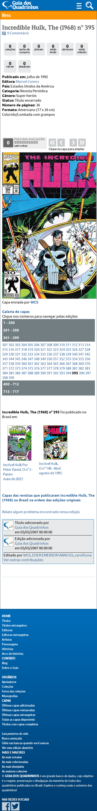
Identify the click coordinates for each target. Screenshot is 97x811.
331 (17, 341)
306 (36, 332)
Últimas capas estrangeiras (18, 715)
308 (49, 332)
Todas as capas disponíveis (18, 719)
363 (43, 351)
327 (81, 337)
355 (81, 346)
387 (24, 360)
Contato (8, 658)
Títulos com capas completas (20, 724)
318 (24, 337)
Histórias (7, 649)
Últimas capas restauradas (18, 710)
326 (75, 337)
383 (87, 355)
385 (11, 360)
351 (55, 346)
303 (17, 332)
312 (75, 332)
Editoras (7, 630)
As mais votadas (12, 757)
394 (68, 360)
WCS (34, 289)
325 (68, 337)
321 (43, 337)
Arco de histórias (12, 653)
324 (62, 337)
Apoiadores (9, 682)
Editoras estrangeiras (15, 635)
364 (49, 351)
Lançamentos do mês (15, 733)
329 (5, 341)
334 (36, 341)
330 (11, 341)
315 (5, 337)
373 (17, 355)
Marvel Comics (27, 82)
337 (55, 341)
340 (75, 341)
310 (62, 332)
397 (88, 360)
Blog (5, 663)
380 (68, 355)
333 (30, 341)
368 (75, 351)
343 (5, 346)
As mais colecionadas (15, 762)
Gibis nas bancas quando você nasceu (25, 743)
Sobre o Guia (10, 668)
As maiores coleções (14, 771)
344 (11, 346)
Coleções (7, 686)
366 (62, 351)
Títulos (6, 621)
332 (24, 341)
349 (43, 346)
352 (62, 346)
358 (11, 351)
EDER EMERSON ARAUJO (52, 555)
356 (87, 346)
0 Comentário (18, 33)
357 (5, 351)
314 (87, 332)
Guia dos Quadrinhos (32, 527)
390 (43, 360)
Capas (6, 701)
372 (11, 355)
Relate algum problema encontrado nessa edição (41, 512)
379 (62, 355)
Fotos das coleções (13, 691)
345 (17, 346)
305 (30, 332)
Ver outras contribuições (23, 560)
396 (82, 360)
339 (68, 341)
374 (24, 355)
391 (49, 360)
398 (5, 365)
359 (17, 351)
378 (55, 355)
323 (55, 337)
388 (30, 360)
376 (36, 355)
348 (36, 346)
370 (87, 351)
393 (62, 360)
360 (24, 351)
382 (81, 355)
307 (43, 332)
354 (75, 346)
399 (11, 365)
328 (87, 337)
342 (87, 341)
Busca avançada (12, 738)
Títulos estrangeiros (14, 625)
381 (75, 355)
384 (5, 360)
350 (49, 346)
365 (55, 351)
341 (81, 341)
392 (55, 360)
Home (6, 616)
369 (81, 351)
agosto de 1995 (54, 463)
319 (30, 337)
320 (36, 337)
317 (17, 337)
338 (62, 341)
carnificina (83, 555)
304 (24, 332)
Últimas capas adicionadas (18, 705)
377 (43, 355)
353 (68, 346)
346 (24, 346)
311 (68, 332)
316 (11, 337)
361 (30, 351)
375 (30, 355)
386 (17, 360)
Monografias (10, 696)
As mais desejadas (13, 766)
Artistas (7, 639)
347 (30, 346)
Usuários (9, 677)
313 (81, 332)
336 (49, 341)
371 (5, 355)
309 (55, 332)
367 (68, 351)
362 (36, 351)
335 (43, 341)
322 (49, 337)
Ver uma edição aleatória (17, 748)
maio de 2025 (18, 466)
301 (5, 332)
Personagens (10, 644)
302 (11, 332)
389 (36, 360)
